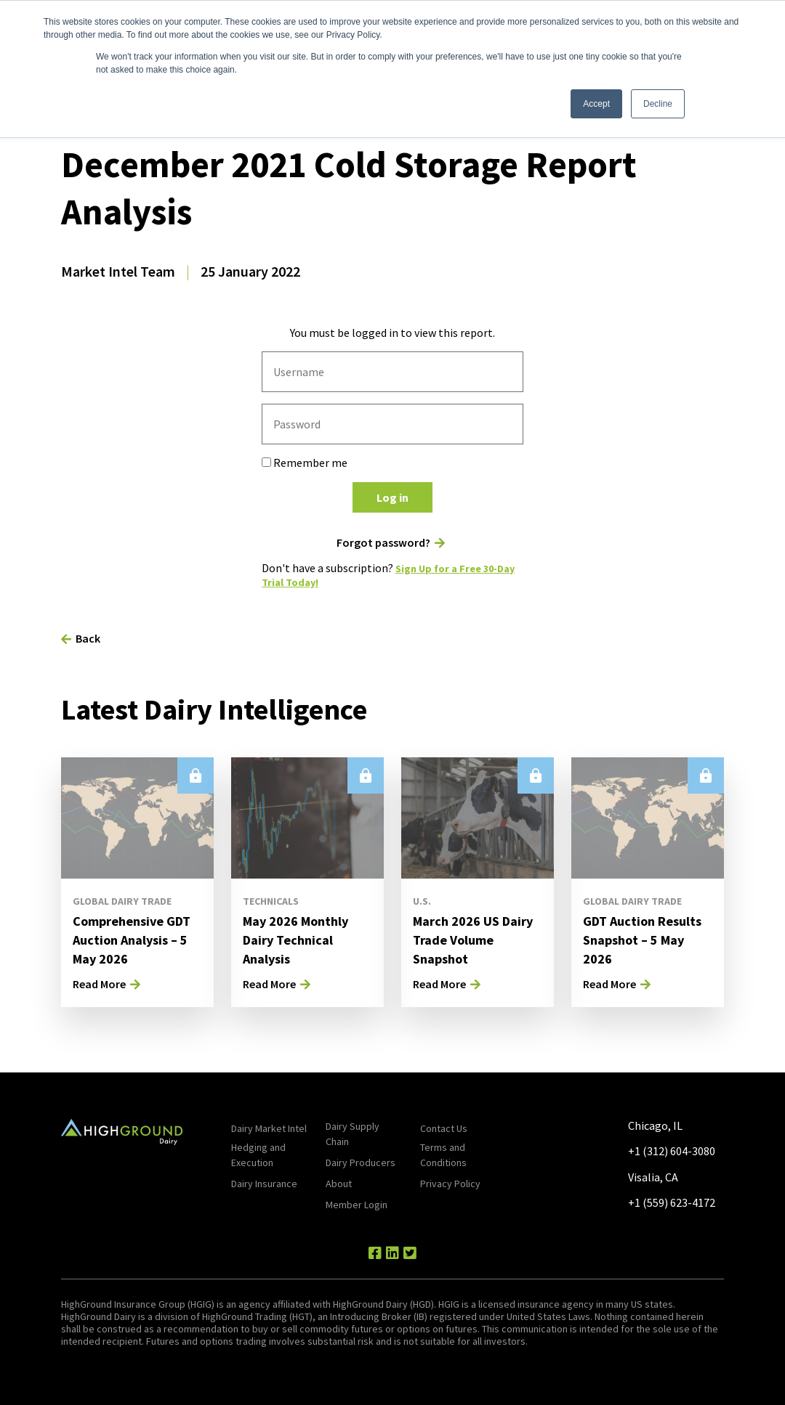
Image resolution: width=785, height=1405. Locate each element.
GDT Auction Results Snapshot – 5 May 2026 (644, 939)
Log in (392, 497)
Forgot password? (383, 543)
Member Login (356, 1204)
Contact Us (443, 1128)
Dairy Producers (360, 1162)
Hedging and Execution (258, 1155)
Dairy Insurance (264, 1183)
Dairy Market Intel (269, 1128)
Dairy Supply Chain (352, 1134)
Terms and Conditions (443, 1155)
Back (88, 638)
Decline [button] (657, 104)
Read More (99, 984)
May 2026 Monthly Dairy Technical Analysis (302, 939)
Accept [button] (596, 104)
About (339, 1183)
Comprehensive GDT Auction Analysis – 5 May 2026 (124, 948)
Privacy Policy (450, 1183)
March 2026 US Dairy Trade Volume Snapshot (476, 939)
